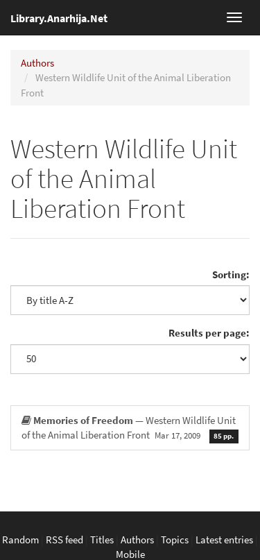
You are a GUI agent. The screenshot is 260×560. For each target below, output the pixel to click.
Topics (175, 539)
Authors (37, 62)
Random (20, 539)
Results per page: (209, 332)
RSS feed (64, 539)
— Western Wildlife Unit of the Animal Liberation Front (130, 428)
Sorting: (231, 274)
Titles (102, 539)
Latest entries (224, 539)
